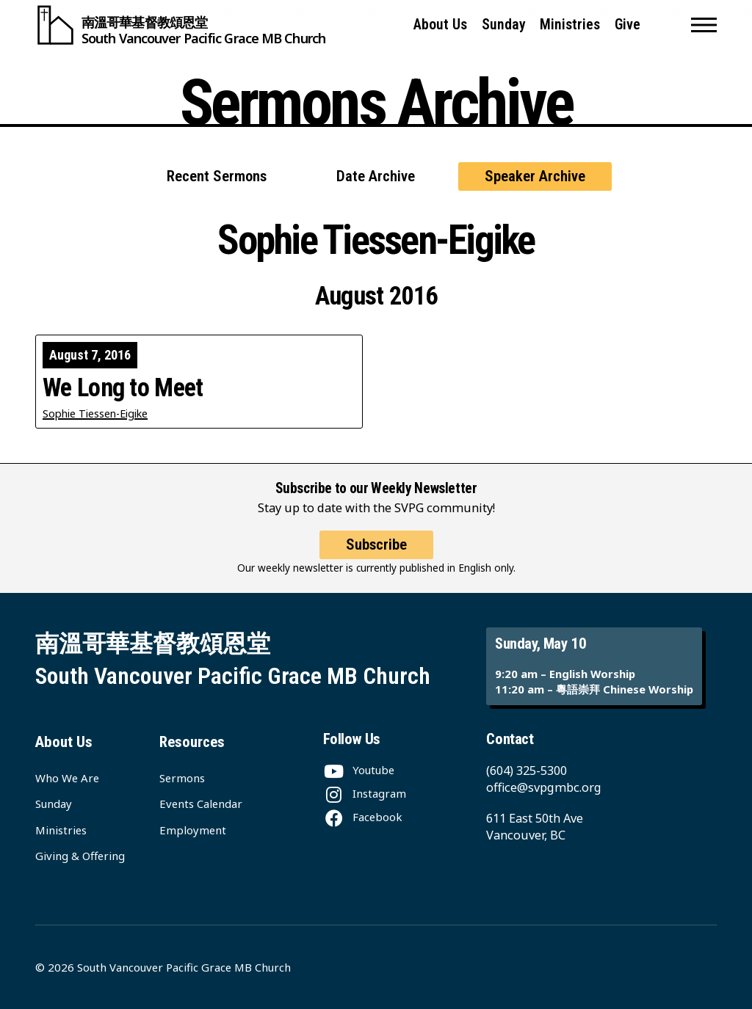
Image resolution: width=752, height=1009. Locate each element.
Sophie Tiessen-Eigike (95, 413)
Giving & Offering (80, 855)
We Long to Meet (123, 387)
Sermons (182, 778)
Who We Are (67, 778)
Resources (192, 742)
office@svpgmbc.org (543, 787)
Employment (192, 830)
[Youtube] (358, 769)
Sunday (504, 24)
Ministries (570, 24)
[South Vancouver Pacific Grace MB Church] (180, 25)
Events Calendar (200, 803)
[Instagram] (364, 793)
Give (627, 24)
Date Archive (375, 176)
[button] (704, 25)
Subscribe (376, 544)
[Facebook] (362, 816)
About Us (440, 24)
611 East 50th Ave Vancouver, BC (534, 826)
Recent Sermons (217, 176)
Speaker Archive (535, 176)
